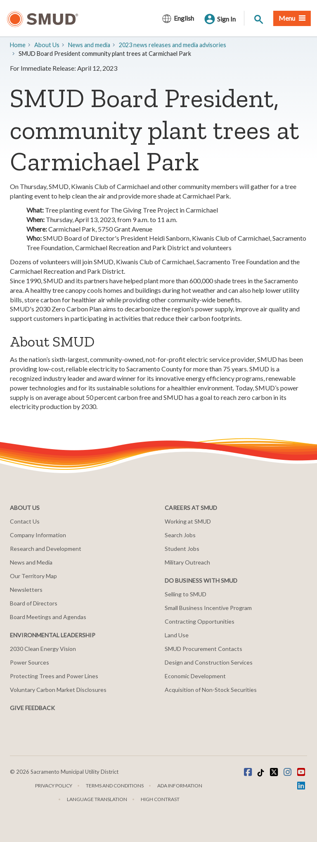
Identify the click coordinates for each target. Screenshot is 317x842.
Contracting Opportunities (199, 621)
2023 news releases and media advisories (172, 44)
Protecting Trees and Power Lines (54, 675)
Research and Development (45, 548)
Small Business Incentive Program (208, 607)
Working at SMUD (188, 521)
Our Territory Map (33, 575)
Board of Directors (33, 603)
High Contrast (160, 799)
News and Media (31, 562)
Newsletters (26, 589)
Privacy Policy (53, 785)
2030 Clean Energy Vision (43, 648)
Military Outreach (187, 562)
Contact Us (25, 521)
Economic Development (195, 675)
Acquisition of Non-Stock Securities (211, 689)
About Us (46, 44)
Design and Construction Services (209, 662)
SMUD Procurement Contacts (203, 648)
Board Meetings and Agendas (48, 616)
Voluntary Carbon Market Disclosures (58, 689)
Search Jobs (180, 534)
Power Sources (29, 662)
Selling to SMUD (185, 594)
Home (18, 44)
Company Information (38, 534)
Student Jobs (182, 548)
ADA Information (179, 785)
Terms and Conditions (115, 785)
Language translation (97, 799)
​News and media (89, 44)
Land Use (177, 635)
